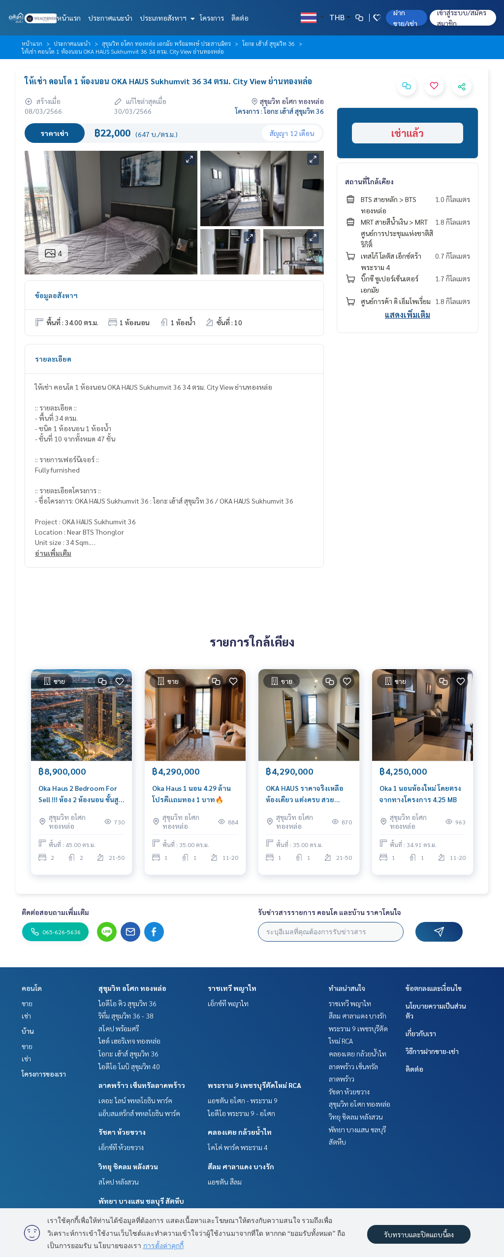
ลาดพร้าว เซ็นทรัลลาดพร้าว (141, 1085)
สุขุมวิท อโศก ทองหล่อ (132, 988)
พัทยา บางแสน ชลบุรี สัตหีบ (141, 1200)
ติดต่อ (240, 17)
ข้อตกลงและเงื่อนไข (434, 988)
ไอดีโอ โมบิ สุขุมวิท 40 (129, 1066)
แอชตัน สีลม (225, 1181)
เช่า (26, 1015)
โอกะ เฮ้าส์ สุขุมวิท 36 (268, 43)
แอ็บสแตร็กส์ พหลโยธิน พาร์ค (139, 1113)
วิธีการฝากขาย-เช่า (432, 1051)
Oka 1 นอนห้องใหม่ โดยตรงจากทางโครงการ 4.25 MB (420, 797)
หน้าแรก (69, 17)
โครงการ (212, 17)
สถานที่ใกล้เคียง (369, 181)
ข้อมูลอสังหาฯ (56, 295)
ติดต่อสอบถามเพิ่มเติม (55, 912)
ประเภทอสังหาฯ (166, 17)
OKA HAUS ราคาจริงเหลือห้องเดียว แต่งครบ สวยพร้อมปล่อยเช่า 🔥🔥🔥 (305, 797)
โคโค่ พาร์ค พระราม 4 (238, 1147)
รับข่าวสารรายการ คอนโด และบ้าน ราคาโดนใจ (329, 912)
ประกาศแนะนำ (110, 17)
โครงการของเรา (44, 1073)
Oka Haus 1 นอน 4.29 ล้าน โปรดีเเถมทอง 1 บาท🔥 (191, 797)
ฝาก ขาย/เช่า (405, 18)
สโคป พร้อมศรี (118, 1028)
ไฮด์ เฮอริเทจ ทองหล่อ (129, 1040)
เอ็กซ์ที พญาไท (228, 1003)
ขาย (27, 1003)
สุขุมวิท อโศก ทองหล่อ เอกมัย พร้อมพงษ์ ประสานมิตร (166, 43)
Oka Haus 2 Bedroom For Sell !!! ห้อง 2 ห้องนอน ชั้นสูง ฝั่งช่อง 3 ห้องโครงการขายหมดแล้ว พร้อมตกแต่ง (80, 797)
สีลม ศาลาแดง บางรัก (241, 1166)
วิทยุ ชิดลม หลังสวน (128, 1166)
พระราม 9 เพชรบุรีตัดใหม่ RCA (254, 1085)
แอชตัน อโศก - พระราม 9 (243, 1100)
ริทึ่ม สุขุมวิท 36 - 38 (126, 1015)
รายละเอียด (53, 358)
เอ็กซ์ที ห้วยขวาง (121, 1147)
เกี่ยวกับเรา (421, 1033)
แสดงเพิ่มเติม (407, 314)
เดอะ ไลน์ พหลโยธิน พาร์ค (135, 1100)
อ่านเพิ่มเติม (53, 552)
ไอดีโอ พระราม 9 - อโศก (241, 1113)
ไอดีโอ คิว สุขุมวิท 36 (127, 1003)
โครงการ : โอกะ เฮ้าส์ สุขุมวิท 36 (279, 110)
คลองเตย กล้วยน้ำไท (240, 1131)
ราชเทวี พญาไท (232, 988)
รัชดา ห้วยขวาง (122, 1131)
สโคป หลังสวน (118, 1181)
